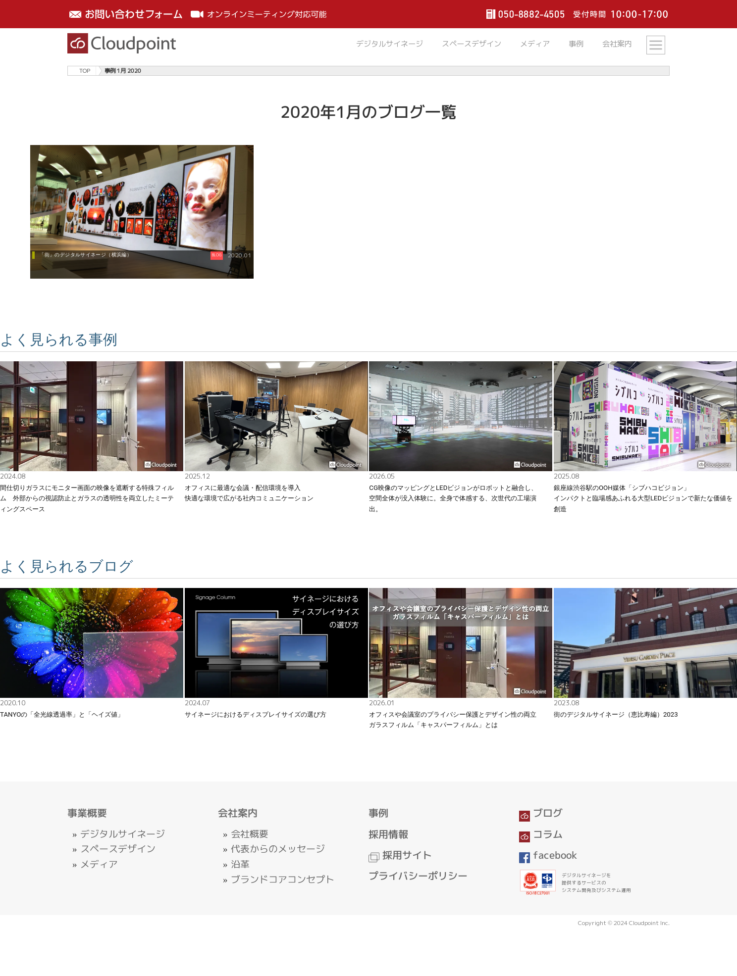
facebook (548, 855)
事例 (576, 44)
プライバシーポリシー (418, 875)
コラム (541, 834)
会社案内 (617, 44)
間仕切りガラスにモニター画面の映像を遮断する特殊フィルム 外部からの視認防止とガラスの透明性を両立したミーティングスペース (87, 498)
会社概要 (249, 834)
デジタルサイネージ (389, 44)
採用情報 (388, 834)
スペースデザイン (471, 44)
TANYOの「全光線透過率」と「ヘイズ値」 (62, 714)
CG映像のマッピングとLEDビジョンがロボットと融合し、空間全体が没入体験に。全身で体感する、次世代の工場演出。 (453, 498)
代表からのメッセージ (278, 848)
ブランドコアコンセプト (282, 879)
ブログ (541, 813)
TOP (84, 71)
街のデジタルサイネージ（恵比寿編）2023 (616, 714)
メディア (535, 44)
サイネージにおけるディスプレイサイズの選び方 (255, 714)
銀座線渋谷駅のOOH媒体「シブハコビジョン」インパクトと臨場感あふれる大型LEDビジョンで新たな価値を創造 (643, 498)
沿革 (240, 864)
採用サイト (400, 855)
